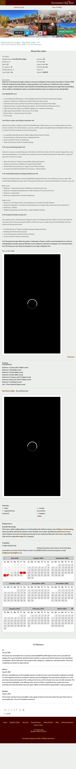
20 (42, 573)
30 (18, 575)
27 (8, 575)
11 (35, 570)
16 (29, 573)
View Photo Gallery (8, 391)
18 (35, 573)
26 (5, 575)
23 (18, 573)
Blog (57, 722)
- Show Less (70, 357)
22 (15, 573)
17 (32, 573)
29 (15, 575)
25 (24, 573)
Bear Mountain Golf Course (54, 534)
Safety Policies (48, 722)
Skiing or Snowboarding (65, 529)
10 (32, 570)
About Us (25, 722)
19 (39, 573)
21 (12, 573)
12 (39, 570)
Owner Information (67, 722)
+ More (39, 516)
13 (42, 570)
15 (48, 570)
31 (21, 575)
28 (12, 575)
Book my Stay (19, 7)
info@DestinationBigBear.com (12, 553)
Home (5, 722)
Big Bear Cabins (15, 722)
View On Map (57, 7)
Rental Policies (36, 722)
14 (45, 570)
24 (21, 573)
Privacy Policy (38, 725)
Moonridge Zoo (21, 536)
